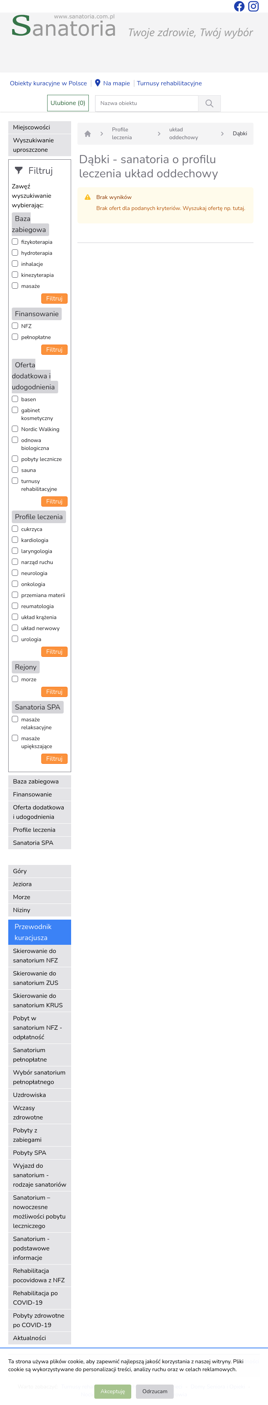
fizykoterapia (36, 242)
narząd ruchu (37, 562)
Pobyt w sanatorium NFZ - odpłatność (37, 1028)
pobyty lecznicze (41, 459)
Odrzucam (154, 1391)
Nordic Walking (40, 429)
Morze (21, 897)
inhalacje (32, 264)
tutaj (238, 208)
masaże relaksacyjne (36, 723)
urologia (31, 639)
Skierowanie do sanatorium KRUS (38, 1001)
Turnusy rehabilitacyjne (169, 83)
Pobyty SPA (29, 1153)
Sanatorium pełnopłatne (30, 1055)
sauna (28, 470)
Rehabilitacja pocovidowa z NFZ (39, 1276)
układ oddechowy (183, 133)
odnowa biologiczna (35, 444)
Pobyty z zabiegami (27, 1135)
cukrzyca (31, 529)
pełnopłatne (36, 337)
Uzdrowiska (29, 1095)
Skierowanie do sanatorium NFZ (35, 956)
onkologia (33, 584)
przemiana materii (43, 595)
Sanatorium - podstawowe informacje (31, 1248)
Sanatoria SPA (33, 843)
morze (29, 679)
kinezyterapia (37, 275)
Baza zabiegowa (36, 781)
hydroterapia (36, 253)
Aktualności (29, 1338)
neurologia (34, 573)
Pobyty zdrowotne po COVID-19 (38, 1320)
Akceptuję (113, 1391)
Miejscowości (31, 127)
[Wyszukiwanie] (209, 103)
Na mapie (112, 84)
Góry (20, 871)
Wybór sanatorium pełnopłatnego (39, 1077)
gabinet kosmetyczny (37, 414)
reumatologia (37, 606)
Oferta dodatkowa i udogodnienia (38, 812)
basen (28, 399)
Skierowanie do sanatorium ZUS (35, 978)
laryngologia (36, 551)
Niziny (21, 910)
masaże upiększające (36, 742)
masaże (30, 286)
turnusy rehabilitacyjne (39, 485)
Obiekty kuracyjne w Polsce (48, 83)
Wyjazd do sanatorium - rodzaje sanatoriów (39, 1175)
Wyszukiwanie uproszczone (33, 145)
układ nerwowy (40, 628)
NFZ (26, 326)
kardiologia (34, 540)
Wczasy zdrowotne (28, 1113)
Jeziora (22, 884)
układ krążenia (39, 617)
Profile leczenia (34, 830)
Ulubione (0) (68, 103)
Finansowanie (32, 794)
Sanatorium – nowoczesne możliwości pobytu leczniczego (39, 1211)
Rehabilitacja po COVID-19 (35, 1298)
